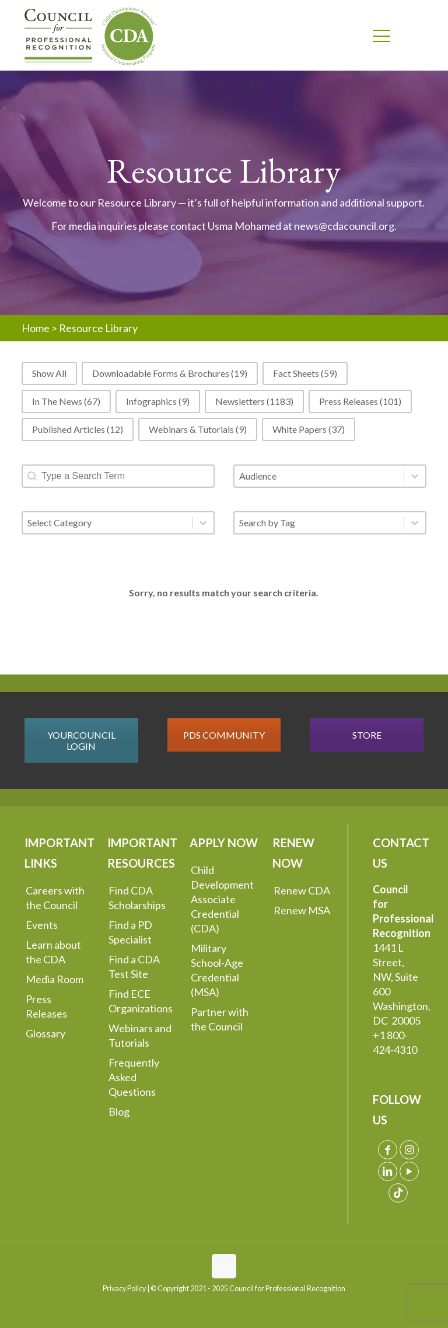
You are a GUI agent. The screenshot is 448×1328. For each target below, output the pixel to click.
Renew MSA (302, 910)
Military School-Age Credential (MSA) (217, 970)
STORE (367, 734)
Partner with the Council (220, 1019)
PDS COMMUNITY (224, 734)
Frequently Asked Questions (133, 1077)
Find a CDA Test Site (134, 966)
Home (36, 327)
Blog (119, 1111)
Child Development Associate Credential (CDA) (222, 899)
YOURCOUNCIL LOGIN (81, 740)
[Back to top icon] (224, 1266)
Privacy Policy (124, 1288)
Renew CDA (302, 890)
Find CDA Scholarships (137, 897)
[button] (49, 373)
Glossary (45, 1033)
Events (42, 924)
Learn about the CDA (53, 952)
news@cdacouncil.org (344, 225)
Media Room (54, 979)
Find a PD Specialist (130, 932)
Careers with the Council (55, 897)
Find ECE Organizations (140, 1001)
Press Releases (46, 1006)
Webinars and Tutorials (140, 1035)
